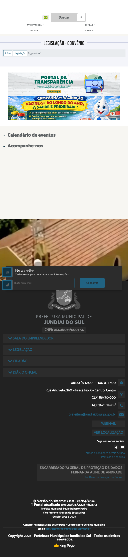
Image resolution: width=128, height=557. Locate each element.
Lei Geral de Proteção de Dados (103, 477)
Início (7, 53)
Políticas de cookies (113, 457)
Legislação (20, 53)
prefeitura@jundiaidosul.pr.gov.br (92, 414)
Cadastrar (92, 283)
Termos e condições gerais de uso (104, 453)
